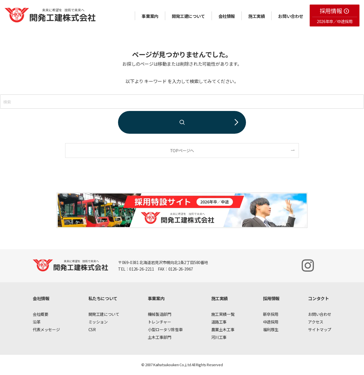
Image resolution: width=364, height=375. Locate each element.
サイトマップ (319, 329)
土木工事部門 (159, 337)
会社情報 (226, 16)
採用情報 (334, 11)
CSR (92, 329)
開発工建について (188, 16)
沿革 (36, 322)
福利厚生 (270, 329)
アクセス (315, 322)
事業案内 (150, 16)
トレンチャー (159, 322)
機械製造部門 (159, 314)
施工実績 (256, 16)
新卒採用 (270, 314)
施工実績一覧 (223, 314)
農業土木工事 (223, 329)
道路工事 (219, 322)
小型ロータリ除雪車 (165, 329)
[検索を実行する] (182, 122)
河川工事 (219, 337)
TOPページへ (182, 150)
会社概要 (40, 314)
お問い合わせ (290, 16)
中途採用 (270, 322)
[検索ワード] (182, 101)
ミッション (98, 322)
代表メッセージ (46, 329)
